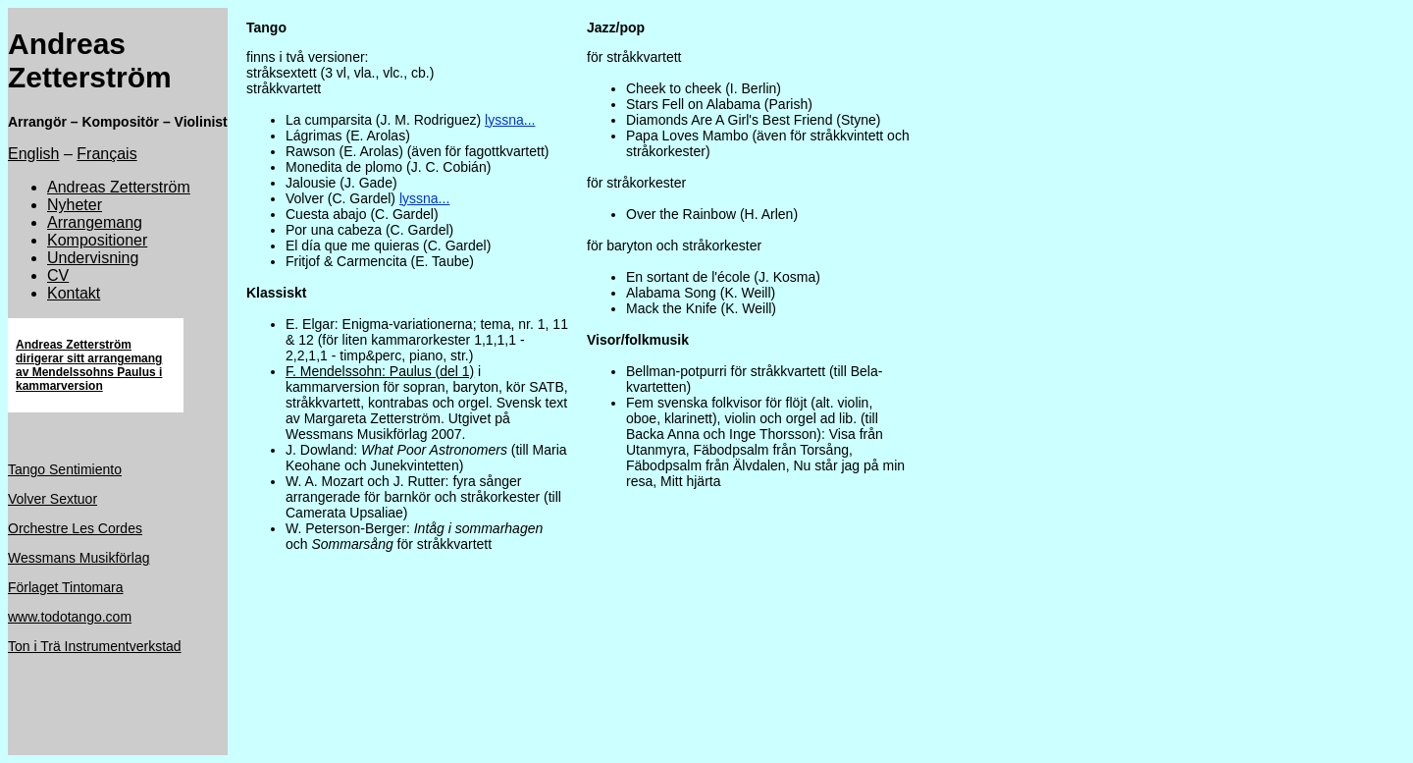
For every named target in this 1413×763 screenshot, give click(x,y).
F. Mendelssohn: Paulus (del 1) (380, 371)
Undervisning (92, 257)
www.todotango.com (69, 617)
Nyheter (74, 204)
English (33, 153)
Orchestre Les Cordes (75, 528)
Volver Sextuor (52, 499)
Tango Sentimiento (65, 469)
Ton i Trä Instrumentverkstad (95, 646)
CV (58, 275)
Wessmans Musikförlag (78, 558)
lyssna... (510, 120)
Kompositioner (97, 240)
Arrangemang (94, 222)
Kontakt (73, 293)
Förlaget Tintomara (66, 587)
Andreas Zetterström (118, 187)
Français (106, 153)
